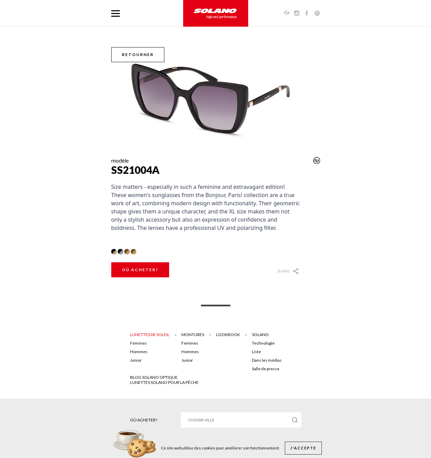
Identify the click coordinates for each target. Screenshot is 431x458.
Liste (256, 351)
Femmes (138, 343)
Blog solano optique (154, 377)
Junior (136, 360)
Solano (260, 334)
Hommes (139, 351)
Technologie (263, 343)
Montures (192, 334)
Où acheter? (140, 269)
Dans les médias (267, 360)
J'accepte (303, 448)
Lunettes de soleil (149, 334)
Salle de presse (265, 368)
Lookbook (228, 334)
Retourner (138, 54)
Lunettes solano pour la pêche (164, 382)
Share (283, 271)
